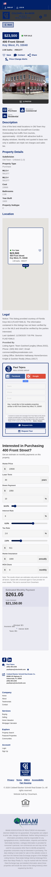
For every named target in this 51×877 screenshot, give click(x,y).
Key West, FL (10, 45)
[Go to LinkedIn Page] (9, 659)
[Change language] (5, 3)
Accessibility (38, 780)
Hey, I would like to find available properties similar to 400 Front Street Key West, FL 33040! (25, 408)
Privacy (40, 420)
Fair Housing (25, 783)
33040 (24, 45)
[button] (25, 425)
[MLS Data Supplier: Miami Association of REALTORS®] (25, 823)
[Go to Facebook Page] (4, 659)
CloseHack (32, 794)
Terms (35, 420)
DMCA (27, 780)
